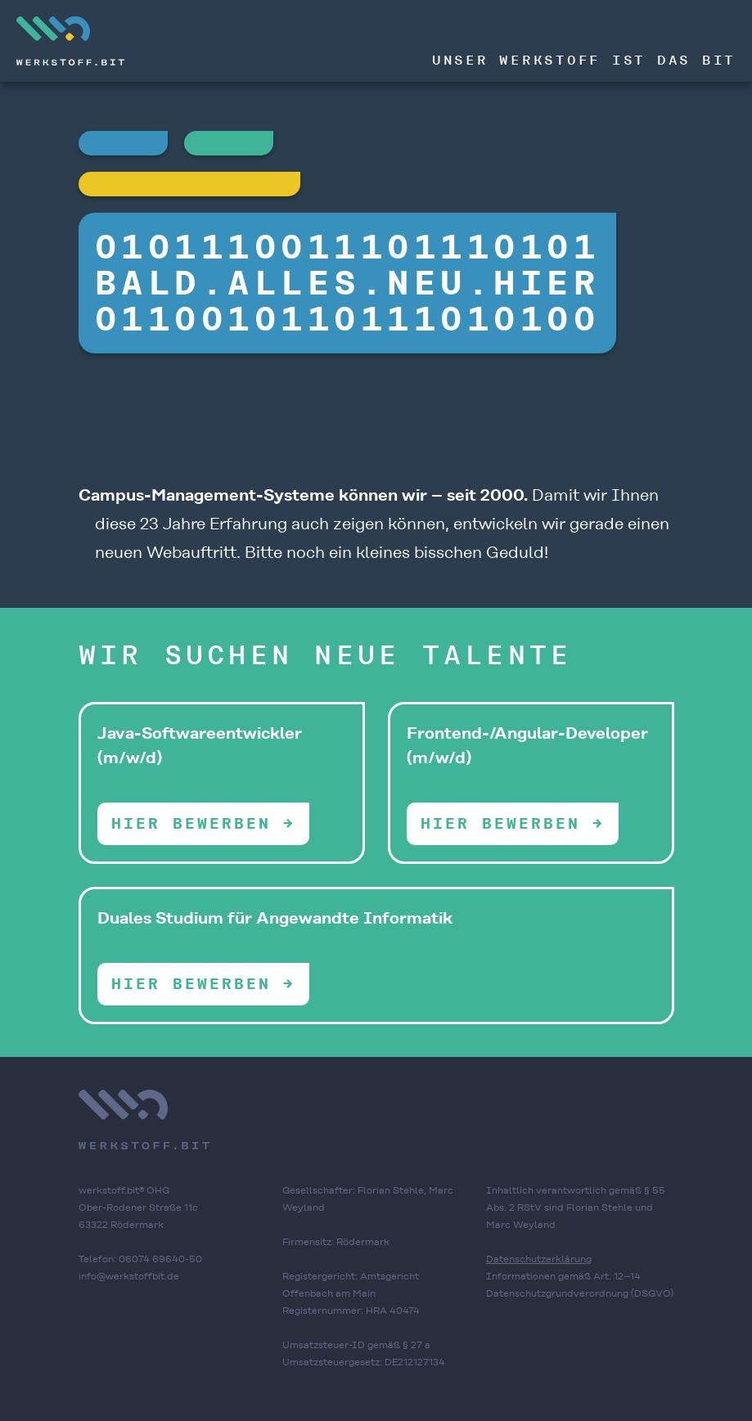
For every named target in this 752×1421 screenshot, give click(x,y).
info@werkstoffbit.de (129, 1276)
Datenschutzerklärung (539, 1259)
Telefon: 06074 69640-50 (140, 1259)
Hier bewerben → (203, 823)
